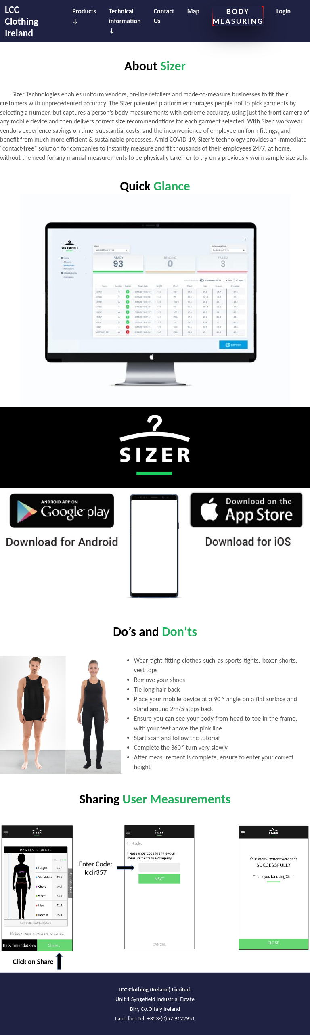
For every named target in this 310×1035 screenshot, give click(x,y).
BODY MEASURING (238, 16)
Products (84, 11)
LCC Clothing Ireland (21, 21)
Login (283, 11)
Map (193, 11)
